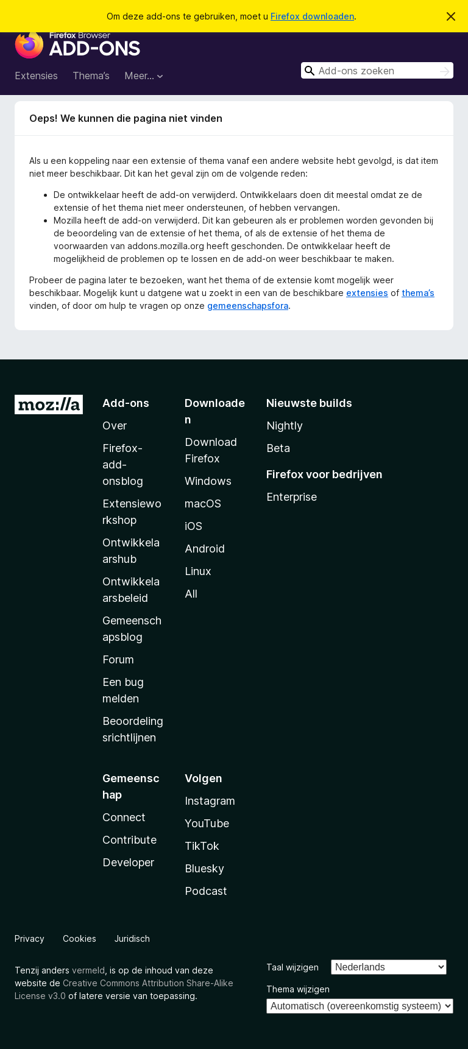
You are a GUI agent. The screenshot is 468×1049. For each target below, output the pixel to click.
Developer (128, 862)
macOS (203, 503)
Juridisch (132, 938)
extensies (367, 293)
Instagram (210, 800)
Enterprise (291, 496)
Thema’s (91, 75)
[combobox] (377, 70)
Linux (198, 571)
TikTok (202, 845)
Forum (118, 659)
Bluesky (204, 868)
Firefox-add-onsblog (122, 464)
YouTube (207, 823)
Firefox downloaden (312, 16)
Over (114, 425)
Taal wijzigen (292, 967)
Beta (278, 448)
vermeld (88, 970)
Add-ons (125, 403)
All (191, 593)
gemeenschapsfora (247, 305)
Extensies (36, 75)
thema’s (418, 293)
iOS (193, 526)
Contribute (129, 839)
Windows (208, 481)
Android (205, 548)
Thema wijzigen (298, 989)
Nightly (284, 425)
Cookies (79, 938)
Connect (124, 817)
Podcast (206, 891)
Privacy (29, 938)
